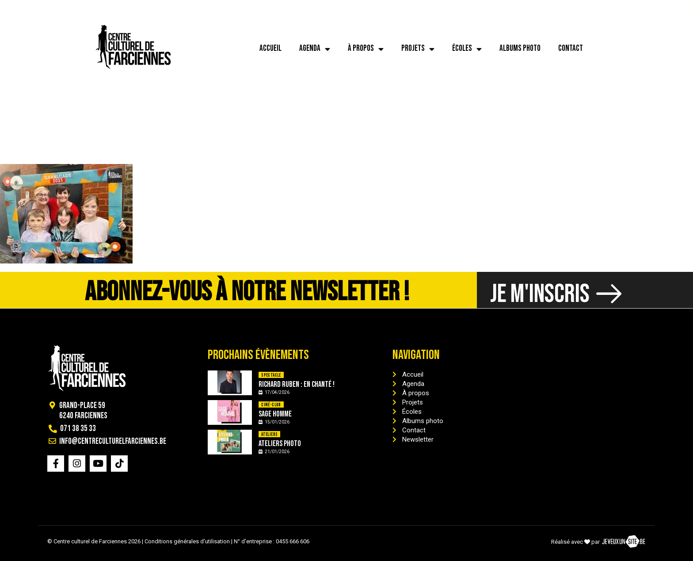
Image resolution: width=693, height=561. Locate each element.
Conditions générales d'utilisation (187, 541)
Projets (417, 48)
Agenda (314, 48)
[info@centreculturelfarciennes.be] (74, 9)
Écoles (467, 48)
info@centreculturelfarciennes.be (136, 9)
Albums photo (520, 48)
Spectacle (271, 375)
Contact (570, 48)
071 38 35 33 (43, 9)
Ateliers (269, 434)
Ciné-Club (271, 405)
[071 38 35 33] (17, 9)
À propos (366, 48)
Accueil (270, 48)
